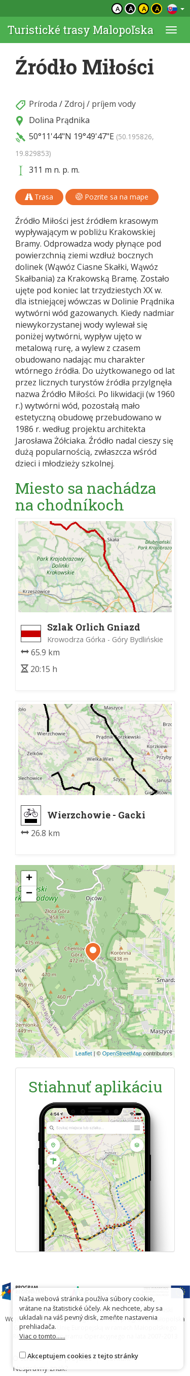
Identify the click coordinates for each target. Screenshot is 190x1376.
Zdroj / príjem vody (100, 103)
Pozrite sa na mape (111, 197)
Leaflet (83, 1053)
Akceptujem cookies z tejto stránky (82, 1355)
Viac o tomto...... (42, 1336)
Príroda (43, 103)
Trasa (39, 197)
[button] (93, 952)
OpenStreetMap (122, 1053)
